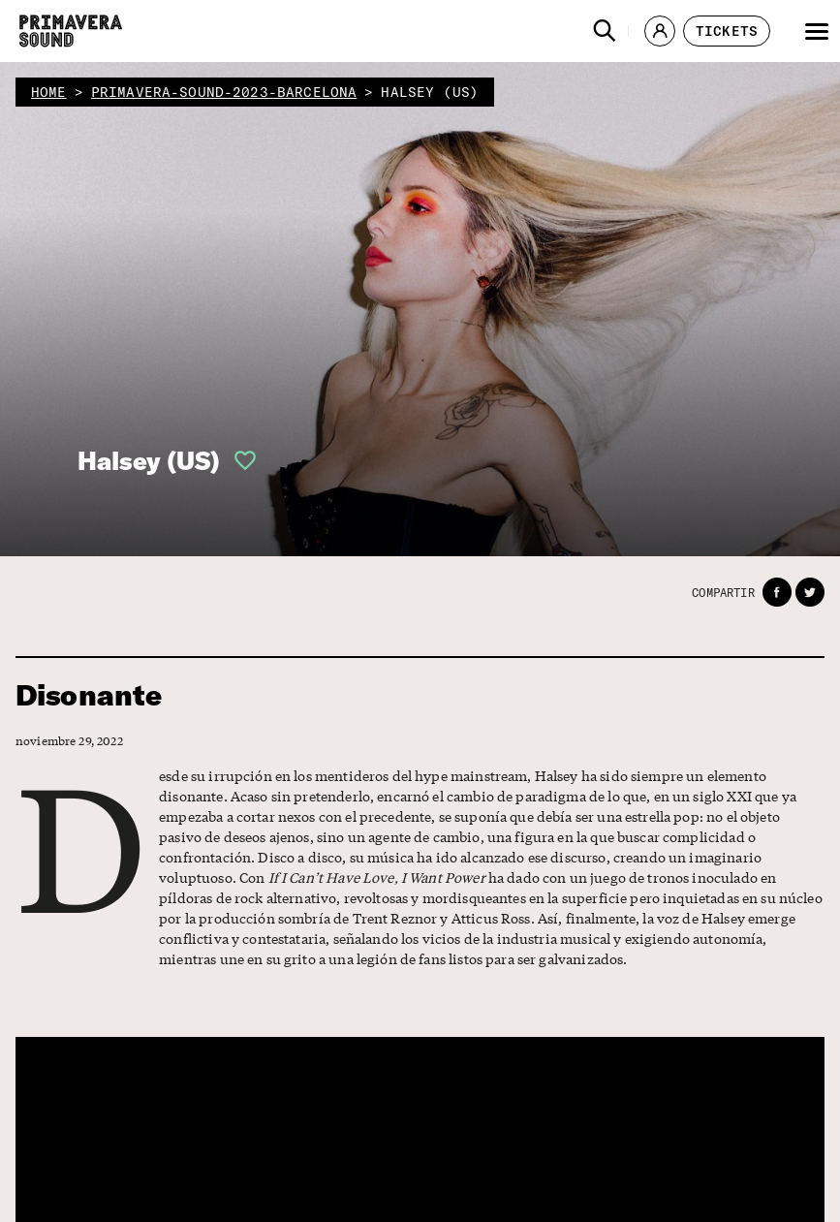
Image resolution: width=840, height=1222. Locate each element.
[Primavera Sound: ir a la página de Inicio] (70, 31)
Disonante (89, 695)
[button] (604, 31)
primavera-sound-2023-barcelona (224, 92)
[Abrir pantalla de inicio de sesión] (239, 460)
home (49, 92)
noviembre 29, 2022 (69, 741)
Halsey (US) (149, 461)
